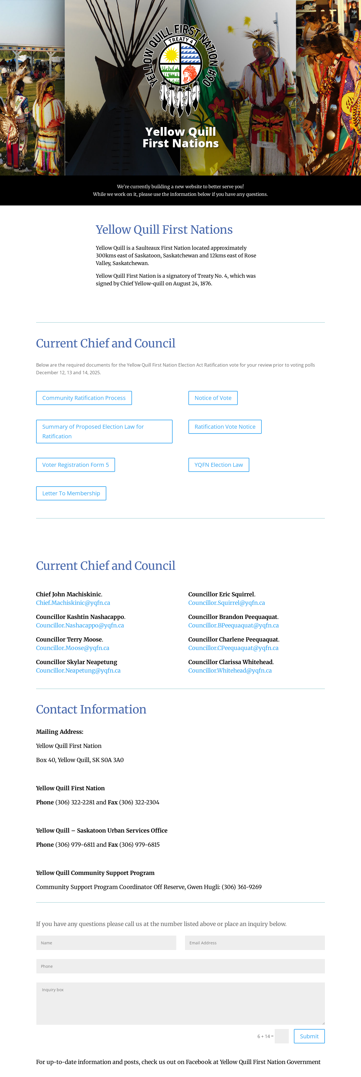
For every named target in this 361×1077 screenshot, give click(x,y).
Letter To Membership (71, 493)
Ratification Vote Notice (225, 426)
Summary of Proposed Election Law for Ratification (93, 431)
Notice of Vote (213, 398)
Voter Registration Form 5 (75, 465)
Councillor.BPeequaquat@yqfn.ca (233, 625)
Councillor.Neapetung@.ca (78, 670)
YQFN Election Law (219, 465)
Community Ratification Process (84, 398)
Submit (309, 1036)
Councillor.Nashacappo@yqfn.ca (80, 625)
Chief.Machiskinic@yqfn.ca (73, 602)
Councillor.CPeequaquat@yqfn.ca (233, 647)
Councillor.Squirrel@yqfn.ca (226, 602)
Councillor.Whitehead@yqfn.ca (230, 670)
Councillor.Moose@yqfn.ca (72, 647)
